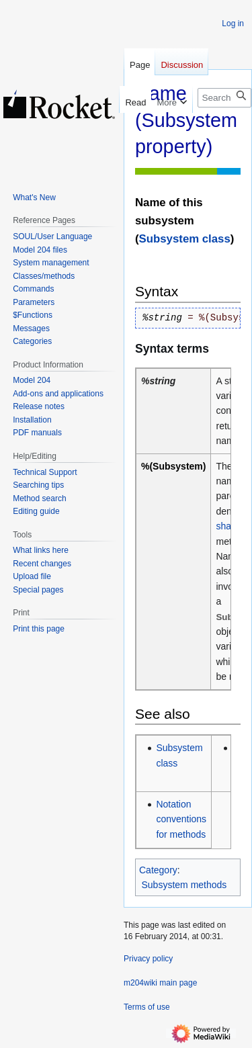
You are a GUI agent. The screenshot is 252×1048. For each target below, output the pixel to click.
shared (230, 526)
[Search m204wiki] (224, 97)
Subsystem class (184, 238)
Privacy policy (148, 958)
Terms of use (147, 1007)
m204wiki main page (160, 983)
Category (158, 870)
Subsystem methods (184, 884)
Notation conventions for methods (181, 819)
